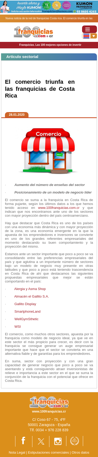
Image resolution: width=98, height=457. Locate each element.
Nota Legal (17, 452)
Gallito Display (25, 304)
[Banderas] (89, 35)
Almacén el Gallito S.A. (31, 296)
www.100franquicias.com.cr (58, 208)
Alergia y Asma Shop (30, 289)
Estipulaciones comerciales (49, 452)
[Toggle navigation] (89, 29)
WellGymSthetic (26, 319)
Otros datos (80, 452)
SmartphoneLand (27, 311)
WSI (18, 327)
